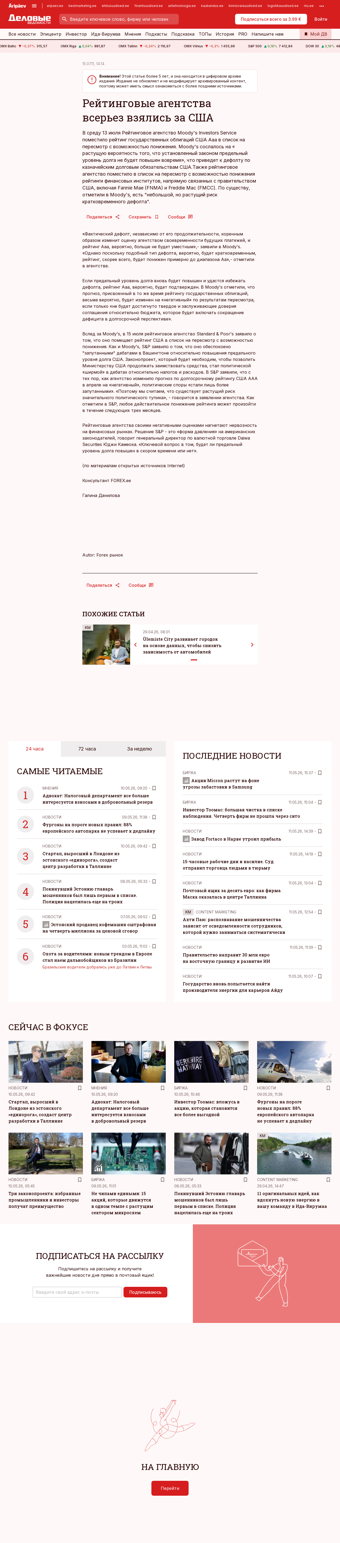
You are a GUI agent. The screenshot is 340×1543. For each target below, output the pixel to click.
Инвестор (76, 34)
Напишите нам (267, 34)
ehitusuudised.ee (115, 6)
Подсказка (182, 34)
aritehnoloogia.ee (182, 6)
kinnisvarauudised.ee (245, 6)
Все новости (22, 34)
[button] (77, 1292)
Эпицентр (50, 34)
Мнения (133, 34)
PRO (242, 34)
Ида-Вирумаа (105, 34)
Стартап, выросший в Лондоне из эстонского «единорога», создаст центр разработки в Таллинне (81, 860)
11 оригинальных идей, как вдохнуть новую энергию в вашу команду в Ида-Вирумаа (292, 1200)
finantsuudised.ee (148, 6)
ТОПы (205, 34)
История (225, 34)
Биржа (189, 772)
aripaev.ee (55, 6)
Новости (51, 817)
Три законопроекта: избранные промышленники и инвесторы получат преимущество (44, 1200)
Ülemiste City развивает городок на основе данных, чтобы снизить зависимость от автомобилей (182, 645)
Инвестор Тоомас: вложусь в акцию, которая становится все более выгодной (207, 1108)
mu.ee (309, 6)
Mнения (50, 788)
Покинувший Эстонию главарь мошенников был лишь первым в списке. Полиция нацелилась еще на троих (89, 895)
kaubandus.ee (212, 6)
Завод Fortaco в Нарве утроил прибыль (232, 839)
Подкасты (156, 34)
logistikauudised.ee (283, 6)
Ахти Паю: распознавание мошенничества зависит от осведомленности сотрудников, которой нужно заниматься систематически (234, 926)
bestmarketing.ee (82, 6)
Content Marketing (216, 912)
